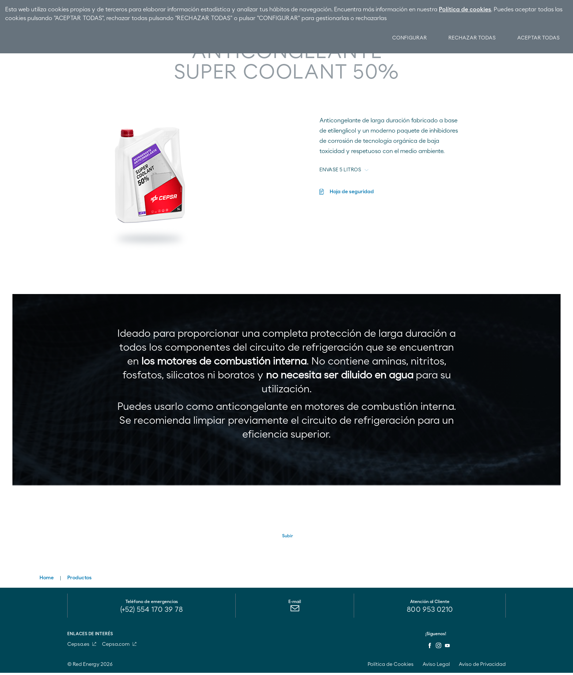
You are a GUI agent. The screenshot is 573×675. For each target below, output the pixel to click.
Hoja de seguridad (352, 191)
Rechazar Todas (469, 38)
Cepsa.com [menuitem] (119, 646)
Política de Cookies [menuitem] (391, 666)
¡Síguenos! (435, 636)
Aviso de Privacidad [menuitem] (482, 666)
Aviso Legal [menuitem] (436, 666)
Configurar (406, 38)
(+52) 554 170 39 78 (151, 611)
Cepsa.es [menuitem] (81, 646)
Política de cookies (465, 9)
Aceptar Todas (537, 38)
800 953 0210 (430, 611)
